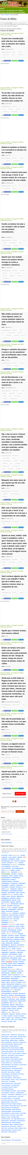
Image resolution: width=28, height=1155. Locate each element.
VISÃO (3, 1019)
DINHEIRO (12, 902)
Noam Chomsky (15, 1113)
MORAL (24, 959)
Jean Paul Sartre (15, 1085)
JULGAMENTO (18, 463)
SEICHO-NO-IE (4, 1124)
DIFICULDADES (5, 902)
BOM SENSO (14, 872)
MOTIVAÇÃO (10, 468)
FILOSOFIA (4, 928)
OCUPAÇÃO (4, 971)
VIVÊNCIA (20, 1019)
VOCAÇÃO (4, 1021)
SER (11, 1002)
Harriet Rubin (14, 1074)
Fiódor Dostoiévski (6, 1064)
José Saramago (5, 1092)
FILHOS (17, 926)
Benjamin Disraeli (13, 1046)
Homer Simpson (17, 1077)
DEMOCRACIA (20, 896)
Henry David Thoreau (6, 1075)
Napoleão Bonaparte (6, 1111)
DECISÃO (13, 896)
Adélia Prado (14, 1034)
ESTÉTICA (9, 917)
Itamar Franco (4, 1081)
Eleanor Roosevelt (5, 1059)
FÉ (20, 106)
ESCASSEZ (19, 393)
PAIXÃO (10, 974)
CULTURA (16, 894)
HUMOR (23, 939)
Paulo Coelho (19, 1115)
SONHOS (9, 1008)
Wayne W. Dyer (22, 1128)
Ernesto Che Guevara (15, 1061)
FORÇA (23, 928)
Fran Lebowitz (15, 1064)
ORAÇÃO (21, 330)
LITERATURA (4, 954)
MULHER (21, 961)
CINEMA (11, 875)
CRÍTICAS (22, 892)
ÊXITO (24, 109)
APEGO (18, 859)
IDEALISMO (12, 941)
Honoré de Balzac (5, 1079)
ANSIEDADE (14, 330)
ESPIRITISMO (4, 915)
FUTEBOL (19, 930)
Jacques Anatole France (7, 1083)
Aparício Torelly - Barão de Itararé (9, 1040)
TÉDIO (5, 1015)
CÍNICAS (3, 896)
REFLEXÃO (15, 991)
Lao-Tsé (24, 1094)
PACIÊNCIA (14, 185)
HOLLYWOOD (10, 937)
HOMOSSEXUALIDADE (7, 939)
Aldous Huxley (13, 1036)
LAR (9, 950)
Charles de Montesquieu (7, 1051)
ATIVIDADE (9, 862)
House (17, 1079)
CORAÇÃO (4, 242)
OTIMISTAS (16, 365)
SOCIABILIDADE (5, 278)
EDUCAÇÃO (16, 905)
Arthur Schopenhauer (6, 1042)
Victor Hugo (11, 1128)
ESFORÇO (16, 911)
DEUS (24, 240)
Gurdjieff (18, 1072)
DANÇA (8, 896)
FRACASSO (4, 930)
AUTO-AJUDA (15, 866)
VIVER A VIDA (13, 1019)
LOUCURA (4, 956)
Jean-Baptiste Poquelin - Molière (9, 1087)
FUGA (11, 273)
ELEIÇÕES (21, 907)
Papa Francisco (5, 1115)
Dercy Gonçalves (19, 1055)
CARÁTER (20, 874)
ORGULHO (20, 971)
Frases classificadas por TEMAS (11, 10)
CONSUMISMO (5, 885)
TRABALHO (14, 592)
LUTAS (9, 956)
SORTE (14, 1008)
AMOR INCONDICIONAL (15, 493)
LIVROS (20, 954)
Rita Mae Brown (21, 1120)
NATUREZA (20, 52)
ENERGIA (23, 460)
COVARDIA (4, 275)
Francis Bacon (22, 1064)
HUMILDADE (17, 939)
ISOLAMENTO (15, 270)
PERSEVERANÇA (5, 978)
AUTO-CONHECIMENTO (17, 868)
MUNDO (10, 963)
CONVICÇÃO (8, 365)
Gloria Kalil (4, 1072)
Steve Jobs (4, 1128)
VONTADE (10, 1021)
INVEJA (3, 948)
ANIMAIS (13, 52)
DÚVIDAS (3, 905)
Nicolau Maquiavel (5, 1113)
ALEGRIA (22, 855)
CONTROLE (12, 885)
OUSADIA (19, 973)
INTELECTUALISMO (6, 245)
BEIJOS (18, 870)
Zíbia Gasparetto (12, 1131)
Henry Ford (15, 1075)
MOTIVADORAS (5, 111)
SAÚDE (17, 999)
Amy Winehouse (5, 1038)
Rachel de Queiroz (5, 1118)
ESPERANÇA (22, 158)
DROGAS (21, 903)
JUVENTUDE (4, 950)
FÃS (8, 931)
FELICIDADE (4, 926)
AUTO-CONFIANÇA (6, 868)
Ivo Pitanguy (12, 1081)
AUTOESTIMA (21, 864)
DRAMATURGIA (15, 903)
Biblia (3, 488)
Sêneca (11, 1124)
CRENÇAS (4, 707)
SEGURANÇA (4, 1001)
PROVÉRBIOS (13, 987)
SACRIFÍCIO (4, 496)
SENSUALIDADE (22, 1001)
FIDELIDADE (11, 926)
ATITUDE (14, 458)
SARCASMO (4, 999)
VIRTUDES (24, 1017)
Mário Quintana (5, 1105)
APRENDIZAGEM (5, 861)
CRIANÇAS (4, 892)
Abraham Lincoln (5, 1034)
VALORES (10, 1015)
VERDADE (21, 1015)
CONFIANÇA (14, 106)
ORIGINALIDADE (5, 973)
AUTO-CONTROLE (6, 188)
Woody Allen (4, 1131)
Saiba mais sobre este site (7, 834)
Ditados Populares (14, 1057)
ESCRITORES (9, 911)
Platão (8, 1117)
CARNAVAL (14, 874)
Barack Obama (5, 1046)
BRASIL (20, 872)
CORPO (3, 889)
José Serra (12, 1092)
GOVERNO (20, 933)
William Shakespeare (6, 1130)
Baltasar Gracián (18, 1044)
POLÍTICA (14, 732)
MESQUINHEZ (12, 393)
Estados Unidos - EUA (6, 918)
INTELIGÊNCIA (20, 945)
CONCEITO (13, 879)
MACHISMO (19, 956)
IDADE (3, 941)
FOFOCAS (17, 928)
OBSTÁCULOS (5, 969)
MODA (19, 959)
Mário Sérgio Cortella (15, 1105)
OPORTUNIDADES (12, 971)
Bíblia (3, 49)
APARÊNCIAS (11, 859)
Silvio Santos (13, 1126)
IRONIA (14, 948)
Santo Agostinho (16, 1122)
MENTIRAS (14, 959)
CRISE (17, 892)
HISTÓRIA (3, 937)
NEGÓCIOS (4, 595)
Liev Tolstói (20, 1096)
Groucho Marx (11, 1072)
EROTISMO (20, 909)
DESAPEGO (15, 460)
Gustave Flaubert (5, 1074)
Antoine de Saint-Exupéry (16, 1038)
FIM (9, 928)
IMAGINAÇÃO (9, 943)
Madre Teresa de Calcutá (20, 1100)
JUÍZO (11, 463)
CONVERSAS (19, 885)
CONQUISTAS (14, 883)
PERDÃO (24, 976)
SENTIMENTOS (5, 1002)
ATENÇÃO (22, 861)
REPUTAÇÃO (4, 995)
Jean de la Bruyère (6, 1085)
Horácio (13, 1079)
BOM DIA (23, 335)
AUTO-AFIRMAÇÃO (6, 866)
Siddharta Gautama (18, 1124)
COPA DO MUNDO (5, 874)
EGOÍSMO (4, 393)
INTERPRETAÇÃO (12, 946)
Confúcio (24, 1053)
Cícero (10, 1053)
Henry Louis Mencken (6, 1077)
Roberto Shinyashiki (6, 1122)
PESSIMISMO (14, 980)
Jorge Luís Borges (21, 1090)
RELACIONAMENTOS (6, 993)
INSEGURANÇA (17, 396)
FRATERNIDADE (15, 491)
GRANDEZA (4, 935)
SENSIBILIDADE (5, 54)
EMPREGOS (4, 909)
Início (2, 8)
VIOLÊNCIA (17, 1017)
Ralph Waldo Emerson (19, 1118)
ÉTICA (22, 917)
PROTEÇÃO (10, 109)
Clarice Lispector (17, 1053)
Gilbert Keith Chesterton (7, 1070)
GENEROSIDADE (15, 390)
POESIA (8, 982)
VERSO (3, 1017)
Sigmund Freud (5, 1126)
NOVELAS (10, 967)
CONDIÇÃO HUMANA (6, 881)
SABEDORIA (12, 275)
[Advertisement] (14, 74)
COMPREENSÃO (16, 877)
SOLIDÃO (22, 270)
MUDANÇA (4, 760)
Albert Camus (21, 1034)
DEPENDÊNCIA (5, 898)
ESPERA (3, 913)
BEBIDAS (13, 870)
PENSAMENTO (15, 559)
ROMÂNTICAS (15, 997)
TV (2, 1015)
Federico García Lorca (6, 1062)
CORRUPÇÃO (13, 889)
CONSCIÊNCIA (22, 883)
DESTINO (14, 900)
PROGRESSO (23, 986)
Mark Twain (24, 1105)
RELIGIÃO (15, 993)
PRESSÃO (9, 986)
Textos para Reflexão (6, 842)
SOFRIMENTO (20, 1006)
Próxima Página (20, 793)
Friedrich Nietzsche (6, 1068)
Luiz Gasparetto (16, 1098)
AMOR (23, 704)
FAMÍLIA (22, 924)
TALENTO (11, 1010)
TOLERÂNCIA (4, 1014)
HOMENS (22, 937)
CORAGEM (4, 785)
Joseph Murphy (20, 1092)
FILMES (22, 926)
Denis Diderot (11, 1055)
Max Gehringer (15, 1107)
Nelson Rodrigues (16, 1111)
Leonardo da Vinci (12, 1096)
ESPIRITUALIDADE (11, 332)
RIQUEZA (23, 390)
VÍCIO (14, 1021)
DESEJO (18, 898)
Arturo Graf (15, 1042)
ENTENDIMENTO (12, 242)
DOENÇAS (18, 902)
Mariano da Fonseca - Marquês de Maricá (11, 1103)
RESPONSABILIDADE (20, 995)
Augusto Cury (22, 1042)
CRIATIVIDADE (11, 892)
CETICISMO (15, 245)
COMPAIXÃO (5, 493)
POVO (24, 982)
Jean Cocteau (17, 1083)
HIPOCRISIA (23, 935)
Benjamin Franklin (5, 1047)
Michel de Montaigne (6, 1109)
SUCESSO (18, 109)
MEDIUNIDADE (13, 958)
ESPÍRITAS (22, 913)
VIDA (12, 1017)
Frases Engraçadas (16, 1140)
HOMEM (17, 937)
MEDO (10, 396)
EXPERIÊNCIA (4, 922)
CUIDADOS (4, 894)
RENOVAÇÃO (22, 993)
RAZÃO (20, 242)
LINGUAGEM (19, 952)
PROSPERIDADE (13, 398)
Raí (12, 1118)
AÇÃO (2, 870)
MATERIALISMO (5, 958)
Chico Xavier (4, 1053)
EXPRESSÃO (4, 924)
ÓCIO (17, 969)
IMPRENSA (16, 943)
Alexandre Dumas (22, 1036)
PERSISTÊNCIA (14, 978)
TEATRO (16, 1010)
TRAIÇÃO (18, 1014)
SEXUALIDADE (5, 1004)
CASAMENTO (4, 875)
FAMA (17, 924)
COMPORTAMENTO (6, 877)
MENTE (3, 564)
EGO (2, 907)
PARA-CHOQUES (5, 976)
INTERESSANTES (6, 466)
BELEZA (3, 872)
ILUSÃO (3, 943)
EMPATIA (13, 54)
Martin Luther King (5, 1107)
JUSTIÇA (4, 57)
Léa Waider (4, 1096)
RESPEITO (11, 995)
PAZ (12, 976)
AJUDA (10, 855)
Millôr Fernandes (16, 1109)
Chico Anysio (20, 1051)
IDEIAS (18, 941)
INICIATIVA (13, 945)
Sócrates (19, 1126)
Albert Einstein (5, 1036)
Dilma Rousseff (5, 1057)
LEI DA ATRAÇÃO (15, 466)
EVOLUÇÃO (16, 918)
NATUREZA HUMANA (17, 965)
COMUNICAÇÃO (5, 879)
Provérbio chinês (15, 1117)
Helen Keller (21, 1074)
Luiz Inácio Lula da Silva (7, 1100)
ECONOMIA (10, 905)
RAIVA (24, 185)
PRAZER (3, 984)
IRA (19, 185)
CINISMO (16, 875)
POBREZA (4, 396)
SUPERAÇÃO (4, 1010)
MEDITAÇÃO (5, 273)
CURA (21, 894)
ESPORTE (21, 915)
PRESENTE (17, 984)
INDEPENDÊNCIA (5, 945)
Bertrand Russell (15, 1047)
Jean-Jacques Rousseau (7, 1089)
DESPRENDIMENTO (6, 460)
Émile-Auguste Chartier (17, 1059)
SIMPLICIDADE (19, 1004)
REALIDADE (17, 989)
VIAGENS (8, 1017)
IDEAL (7, 941)
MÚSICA (15, 963)
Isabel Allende (23, 1079)
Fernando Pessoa (17, 1062)
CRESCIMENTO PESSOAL (16, 890)
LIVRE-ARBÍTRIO (11, 562)
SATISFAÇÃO (11, 999)
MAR (24, 956)
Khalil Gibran (18, 1094)
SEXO (20, 1002)
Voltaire (16, 1128)
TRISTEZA (23, 1014)
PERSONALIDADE (5, 980)
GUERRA (16, 935)
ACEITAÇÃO (4, 855)
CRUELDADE (20, 54)
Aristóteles (21, 1040)
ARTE (12, 861)
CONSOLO (20, 332)
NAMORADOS (21, 963)
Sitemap (19, 1142)
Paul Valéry (12, 1115)
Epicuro (3, 1061)
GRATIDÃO (11, 935)
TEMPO (3, 1012)
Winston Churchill (16, 1130)
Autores (7, 14)
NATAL (3, 965)
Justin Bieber (11, 1094)
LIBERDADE (13, 952)
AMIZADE (19, 857)
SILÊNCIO (12, 1004)
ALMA (9, 857)
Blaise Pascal (4, 1049)
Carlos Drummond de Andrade (16, 1049)
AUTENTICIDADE (5, 864)
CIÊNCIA (21, 875)
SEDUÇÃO (22, 999)
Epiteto (8, 1061)
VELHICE (15, 1015)
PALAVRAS (15, 974)
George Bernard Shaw (17, 1068)
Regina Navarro (5, 1120)
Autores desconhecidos (7, 1044)
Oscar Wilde (23, 1113)
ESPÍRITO (3, 917)
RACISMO (20, 987)
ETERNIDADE (16, 917)
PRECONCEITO (10, 984)
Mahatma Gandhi (5, 1102)
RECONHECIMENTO (6, 991)
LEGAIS (4, 468)
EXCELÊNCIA (4, 920)
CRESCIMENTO (5, 890)
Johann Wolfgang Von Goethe (8, 1090)
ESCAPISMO (17, 273)
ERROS (3, 911)
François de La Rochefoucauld (8, 1066)
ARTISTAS (16, 861)
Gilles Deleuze (17, 1070)
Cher (15, 1051)
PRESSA (3, 986)
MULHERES (4, 963)
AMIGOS (14, 857)
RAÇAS (8, 989)
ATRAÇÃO (20, 862)
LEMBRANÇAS (5, 952)
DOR (2, 903)
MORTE (3, 961)
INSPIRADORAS (14, 111)
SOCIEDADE (21, 732)
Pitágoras (3, 1117)
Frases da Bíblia (8, 18)
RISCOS (9, 997)
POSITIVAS (8, 160)
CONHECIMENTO (5, 883)
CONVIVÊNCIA (20, 275)
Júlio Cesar (4, 1094)
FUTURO (3, 931)
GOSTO (3, 933)
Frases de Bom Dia (6, 1140)
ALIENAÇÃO (4, 857)
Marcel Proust (14, 1102)
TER (13, 1012)
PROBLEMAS (15, 986)
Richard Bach (13, 1120)
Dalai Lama (4, 1055)
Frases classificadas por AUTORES (12, 12)
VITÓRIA (4, 109)
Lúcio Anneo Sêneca (6, 1098)
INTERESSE (4, 946)
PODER (14, 188)
